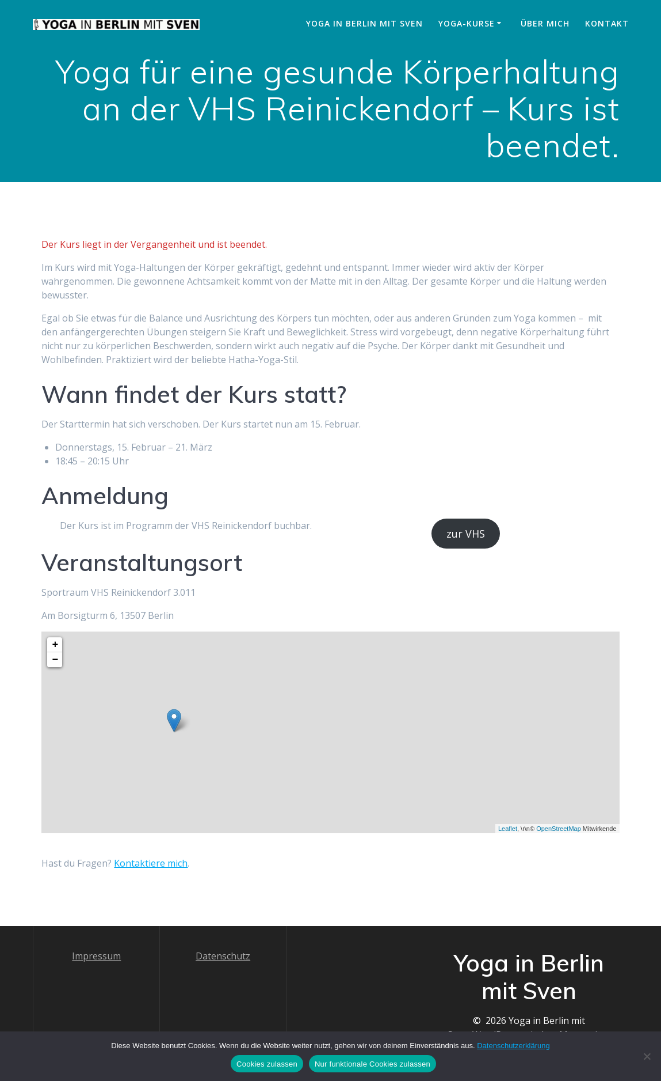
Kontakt (607, 23)
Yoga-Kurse (466, 23)
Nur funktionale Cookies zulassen (372, 1064)
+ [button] (55, 645)
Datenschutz (223, 956)
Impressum (96, 956)
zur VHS (465, 533)
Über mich (545, 23)
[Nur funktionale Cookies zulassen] (646, 1056)
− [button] (55, 660)
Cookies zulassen (266, 1064)
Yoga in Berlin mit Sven (364, 23)
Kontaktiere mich (151, 863)
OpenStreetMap (558, 828)
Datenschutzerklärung (513, 1045)
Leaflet (507, 828)
